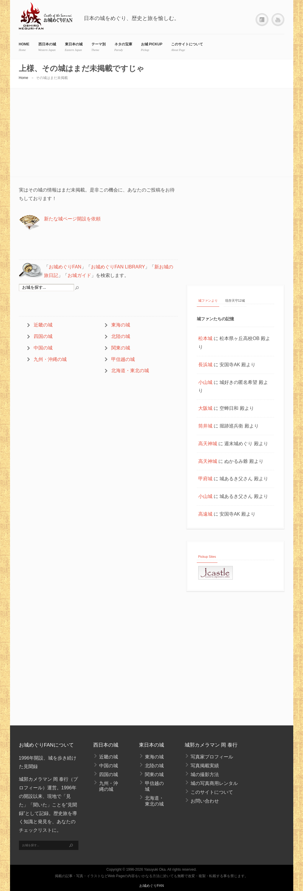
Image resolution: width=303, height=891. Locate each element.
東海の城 (120, 324)
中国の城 (43, 347)
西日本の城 (47, 44)
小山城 (205, 382)
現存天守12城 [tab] (235, 300)
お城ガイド (79, 275)
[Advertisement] (236, 230)
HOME (24, 44)
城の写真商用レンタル (214, 783)
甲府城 (205, 478)
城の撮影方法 (205, 774)
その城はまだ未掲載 (52, 78)
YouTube (277, 20)
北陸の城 (120, 336)
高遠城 (205, 514)
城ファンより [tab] (208, 300)
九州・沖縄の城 (50, 359)
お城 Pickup (152, 44)
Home (23, 78)
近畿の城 (43, 324)
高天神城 (207, 443)
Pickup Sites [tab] (207, 556)
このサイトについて (187, 44)
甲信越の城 (123, 359)
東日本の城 (74, 44)
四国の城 (43, 336)
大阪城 (205, 408)
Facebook (261, 20)
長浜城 (205, 364)
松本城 (205, 338)
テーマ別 (98, 44)
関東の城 (120, 347)
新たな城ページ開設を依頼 (72, 218)
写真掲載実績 (205, 765)
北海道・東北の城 (130, 370)
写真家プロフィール (212, 756)
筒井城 (205, 425)
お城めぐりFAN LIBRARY (118, 266)
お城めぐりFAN (65, 266)
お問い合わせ (205, 800)
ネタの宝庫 (123, 44)
